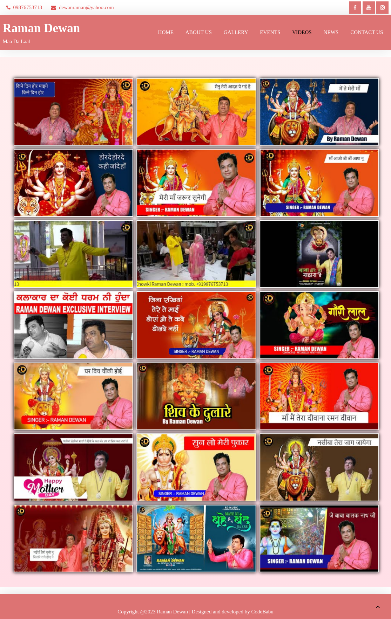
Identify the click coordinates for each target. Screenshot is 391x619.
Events (270, 32)
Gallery (236, 32)
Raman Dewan (41, 28)
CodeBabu (262, 611)
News (331, 32)
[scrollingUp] (378, 607)
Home (166, 32)
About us (199, 32)
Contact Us (366, 32)
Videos (302, 32)
